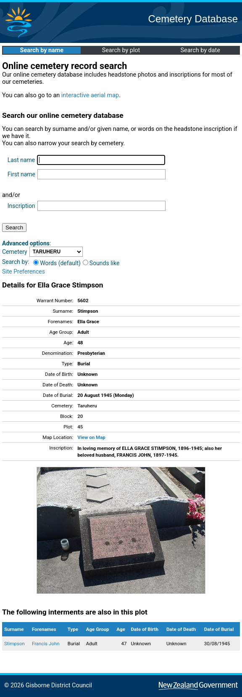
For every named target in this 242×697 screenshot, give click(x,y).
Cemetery (14, 251)
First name (21, 174)
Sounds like (101, 263)
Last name (21, 160)
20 (80, 416)
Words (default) (57, 263)
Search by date (200, 50)
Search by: (15, 261)
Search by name (41, 50)
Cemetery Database (193, 18)
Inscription (21, 205)
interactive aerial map (90, 95)
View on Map (91, 437)
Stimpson (14, 643)
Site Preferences (23, 271)
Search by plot (121, 50)
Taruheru (87, 406)
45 (80, 427)
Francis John (46, 643)
